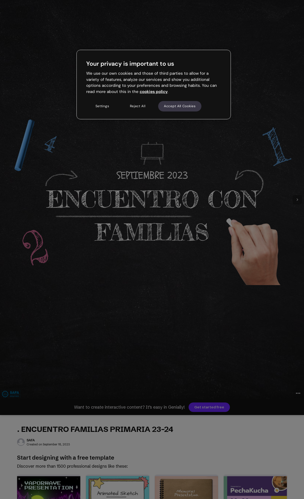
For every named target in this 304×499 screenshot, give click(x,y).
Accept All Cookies (180, 106)
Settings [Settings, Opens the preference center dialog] (102, 106)
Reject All (138, 106)
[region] (153, 84)
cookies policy (154, 91)
